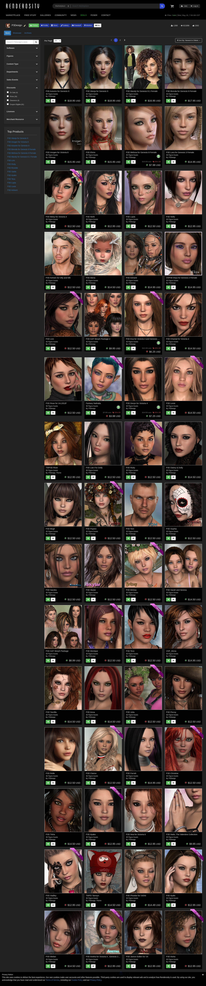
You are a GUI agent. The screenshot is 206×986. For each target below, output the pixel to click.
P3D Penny (171, 712)
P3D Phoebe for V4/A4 (136, 895)
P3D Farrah (131, 773)
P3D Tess (11, 179)
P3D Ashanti (12, 190)
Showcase (17, 33)
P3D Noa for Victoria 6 (136, 834)
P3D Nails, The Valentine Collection (181, 834)
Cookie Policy (77, 980)
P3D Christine (172, 773)
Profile (44, 25)
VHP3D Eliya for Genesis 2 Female (181, 278)
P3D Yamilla (51, 712)
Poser (94, 15)
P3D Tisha (50, 834)
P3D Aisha (170, 956)
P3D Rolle (50, 773)
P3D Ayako (12, 175)
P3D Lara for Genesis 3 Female (180, 152)
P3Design (52, 96)
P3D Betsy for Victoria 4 (56, 217)
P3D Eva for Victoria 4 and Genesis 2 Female (146, 339)
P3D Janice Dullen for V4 (137, 956)
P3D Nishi (90, 217)
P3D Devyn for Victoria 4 (137, 403)
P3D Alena (90, 278)
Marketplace (13, 15)
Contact (105, 15)
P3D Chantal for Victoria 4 (177, 339)
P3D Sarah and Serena (176, 590)
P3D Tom (130, 529)
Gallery (64, 25)
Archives (27, 33)
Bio (97, 25)
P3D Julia (130, 712)
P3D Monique (92, 651)
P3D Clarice (91, 773)
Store (54, 25)
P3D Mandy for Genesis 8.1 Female (22, 157)
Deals (83, 15)
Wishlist (88, 25)
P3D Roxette (12, 168)
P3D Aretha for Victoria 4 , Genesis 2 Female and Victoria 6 (112, 956)
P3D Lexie (11, 186)
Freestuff (76, 25)
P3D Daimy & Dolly (174, 467)
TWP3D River (52, 467)
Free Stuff (30, 15)
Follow (34, 25)
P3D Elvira (90, 152)
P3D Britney (131, 590)
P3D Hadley (51, 895)
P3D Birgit (50, 529)
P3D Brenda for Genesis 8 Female (21, 149)
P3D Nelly (170, 217)
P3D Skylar (91, 590)
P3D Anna (90, 712)
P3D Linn (11, 160)
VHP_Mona (171, 651)
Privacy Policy (95, 980)
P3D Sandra (51, 590)
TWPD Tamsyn (92, 895)
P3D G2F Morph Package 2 (98, 339)
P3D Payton (91, 529)
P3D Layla (11, 183)
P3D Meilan (51, 956)
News (73, 15)
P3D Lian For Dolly (94, 467)
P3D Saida (11, 172)
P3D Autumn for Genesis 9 (18, 146)
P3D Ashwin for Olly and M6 (58, 278)
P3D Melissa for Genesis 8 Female (21, 153)
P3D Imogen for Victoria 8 (18, 142)
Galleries (45, 15)
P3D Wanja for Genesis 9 (17, 138)
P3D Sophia (171, 529)
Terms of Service (52, 980)
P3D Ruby (11, 164)
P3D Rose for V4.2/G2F (56, 403)
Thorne (58, 473)
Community (61, 15)
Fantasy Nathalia (93, 403)
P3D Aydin (170, 895)
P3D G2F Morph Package (57, 651)
